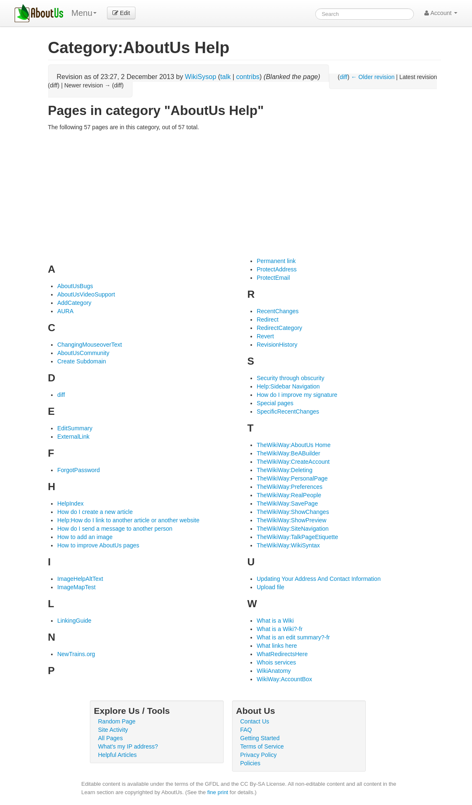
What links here (277, 645)
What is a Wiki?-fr (280, 629)
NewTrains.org (76, 654)
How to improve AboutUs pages (98, 545)
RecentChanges (278, 311)
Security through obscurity (290, 378)
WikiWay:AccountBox (284, 679)
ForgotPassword (78, 470)
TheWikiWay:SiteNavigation (293, 528)
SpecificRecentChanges (288, 411)
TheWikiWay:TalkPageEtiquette (297, 537)
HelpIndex (70, 503)
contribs (248, 76)
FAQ (246, 729)
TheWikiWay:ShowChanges (293, 512)
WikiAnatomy (274, 670)
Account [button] (440, 13)
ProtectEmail (273, 277)
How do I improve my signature (297, 394)
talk (225, 76)
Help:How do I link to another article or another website (128, 520)
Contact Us (254, 721)
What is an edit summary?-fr (293, 637)
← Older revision (372, 77)
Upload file (270, 587)
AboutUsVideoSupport (86, 294)
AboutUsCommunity (83, 353)
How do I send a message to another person (115, 528)
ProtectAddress (277, 269)
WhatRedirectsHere (282, 654)
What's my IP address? (128, 746)
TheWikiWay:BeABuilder (288, 453)
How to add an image (84, 537)
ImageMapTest (76, 587)
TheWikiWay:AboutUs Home (294, 445)
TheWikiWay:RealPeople (289, 495)
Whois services (276, 662)
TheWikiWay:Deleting (284, 470)
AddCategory (74, 302)
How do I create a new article (95, 512)
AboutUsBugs (75, 286)
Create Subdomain (81, 361)
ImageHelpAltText (80, 578)
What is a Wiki (275, 620)
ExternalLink (73, 436)
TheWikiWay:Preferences (289, 486)
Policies (250, 763)
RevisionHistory (277, 344)
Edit (121, 13)
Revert (265, 336)
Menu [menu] (84, 13)
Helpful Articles (117, 754)
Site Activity (113, 729)
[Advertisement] (244, 194)
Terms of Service (262, 746)
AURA (65, 311)
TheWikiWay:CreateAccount (293, 461)
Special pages (275, 403)
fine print (217, 792)
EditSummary (74, 428)
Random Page (117, 721)
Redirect (267, 319)
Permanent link (276, 261)
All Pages (110, 738)
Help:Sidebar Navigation (288, 386)
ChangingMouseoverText (89, 344)
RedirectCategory (279, 328)
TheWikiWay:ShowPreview (292, 520)
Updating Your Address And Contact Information (319, 578)
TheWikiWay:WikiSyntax (288, 545)
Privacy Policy (258, 754)
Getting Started (260, 738)
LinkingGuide (74, 620)
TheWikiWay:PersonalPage (292, 478)
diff (343, 77)
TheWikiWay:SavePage (287, 503)
